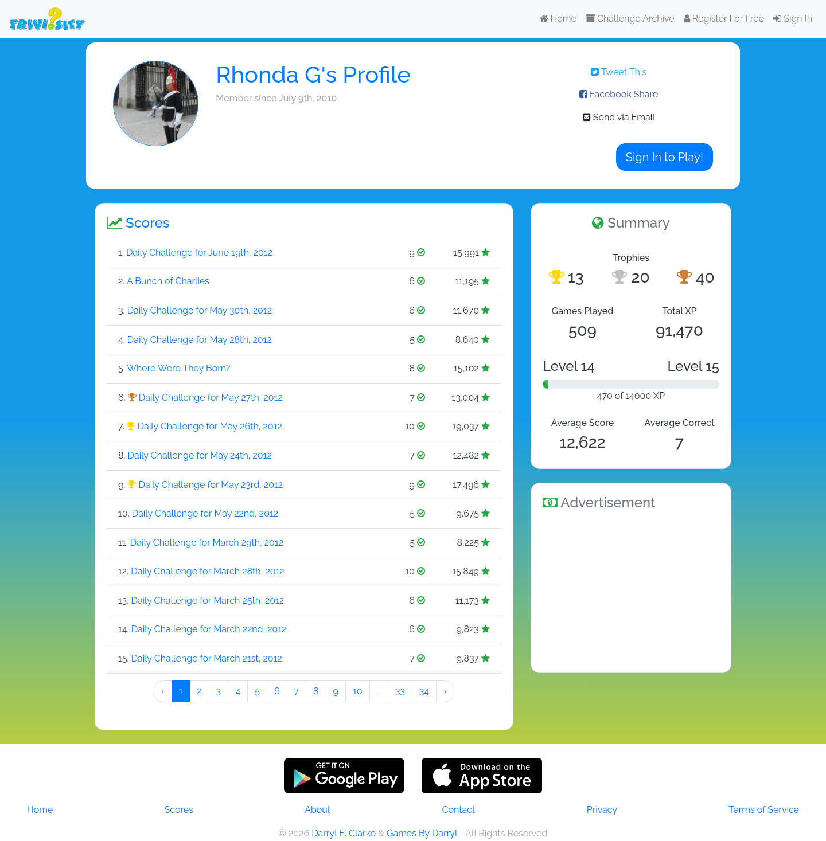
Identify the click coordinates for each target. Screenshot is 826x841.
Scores (179, 809)
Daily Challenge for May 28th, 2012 (199, 339)
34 (424, 691)
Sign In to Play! (664, 157)
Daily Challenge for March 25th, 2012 (208, 600)
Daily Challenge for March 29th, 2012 (206, 542)
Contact (458, 809)
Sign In (792, 18)
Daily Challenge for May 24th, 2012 (200, 455)
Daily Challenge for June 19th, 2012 (199, 252)
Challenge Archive (630, 18)
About (317, 809)
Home (558, 18)
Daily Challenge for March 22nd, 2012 (209, 629)
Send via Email (619, 117)
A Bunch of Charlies (168, 281)
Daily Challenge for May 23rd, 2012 (211, 484)
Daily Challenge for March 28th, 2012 (207, 571)
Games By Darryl (422, 833)
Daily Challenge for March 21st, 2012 (206, 658)
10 (358, 691)
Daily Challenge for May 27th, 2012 (211, 397)
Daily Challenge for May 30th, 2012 (199, 310)
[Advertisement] (631, 589)
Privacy (602, 809)
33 (400, 691)
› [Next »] (445, 691)
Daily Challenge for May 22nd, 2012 (205, 513)
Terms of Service (763, 809)
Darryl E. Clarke (343, 833)
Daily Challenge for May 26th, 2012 (210, 426)
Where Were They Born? (178, 368)
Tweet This (618, 72)
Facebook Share (618, 94)
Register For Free (724, 18)
